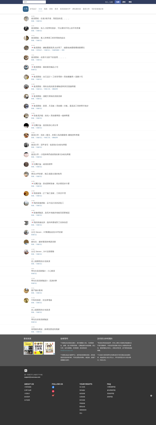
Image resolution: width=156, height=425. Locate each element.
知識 (117, 2)
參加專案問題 (111, 390)
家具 (56, 9)
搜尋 (44, 2)
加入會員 (82, 387)
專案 (130, 2)
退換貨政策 (82, 410)
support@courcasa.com (32, 377)
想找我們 (27, 397)
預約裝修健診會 (97, 9)
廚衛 (51, 9)
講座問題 (110, 397)
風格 (45, 9)
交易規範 (82, 397)
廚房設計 (39, 50)
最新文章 (86, 9)
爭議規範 (82, 403)
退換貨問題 (110, 393)
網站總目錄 (76, 9)
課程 (123, 2)
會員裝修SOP (65, 9)
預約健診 (82, 390)
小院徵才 (27, 393)
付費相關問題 (111, 387)
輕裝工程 (47, 89)
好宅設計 (33, 9)
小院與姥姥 (27, 387)
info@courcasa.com (66, 350)
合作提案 (27, 400)
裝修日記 (39, 21)
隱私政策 (82, 406)
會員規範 (82, 393)
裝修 (40, 9)
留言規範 (82, 400)
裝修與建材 (55, 50)
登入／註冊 (109, 2)
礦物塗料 (55, 89)
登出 (80, 413)
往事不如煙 (27, 390)
